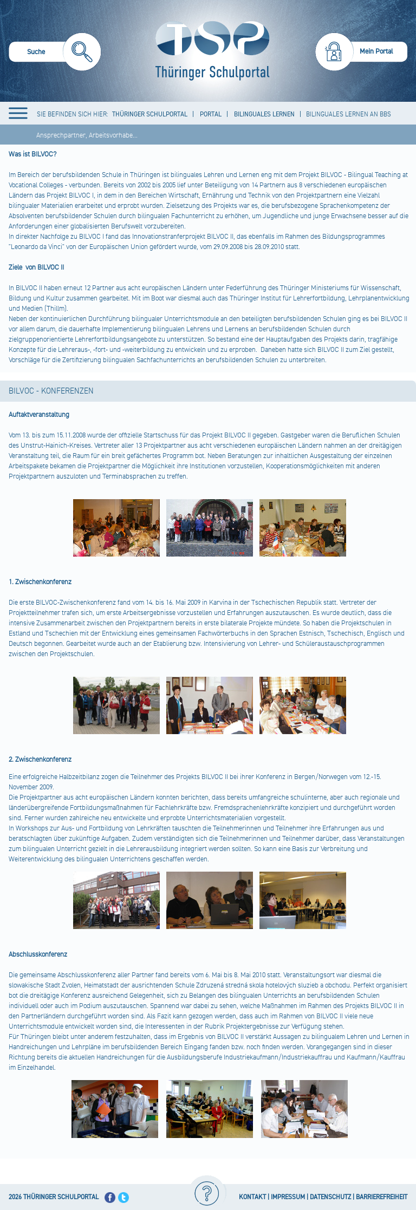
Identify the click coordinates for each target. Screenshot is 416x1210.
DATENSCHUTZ (330, 1197)
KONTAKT (252, 1197)
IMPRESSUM (288, 1197)
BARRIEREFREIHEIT (381, 1197)
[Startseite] (210, 51)
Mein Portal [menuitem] (376, 51)
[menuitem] (55, 53)
